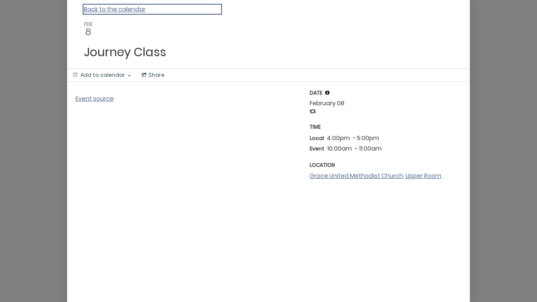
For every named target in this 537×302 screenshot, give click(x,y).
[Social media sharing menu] (152, 75)
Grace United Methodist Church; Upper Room (375, 176)
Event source (95, 98)
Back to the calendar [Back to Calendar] (115, 9)
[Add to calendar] (102, 75)
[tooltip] (327, 92)
